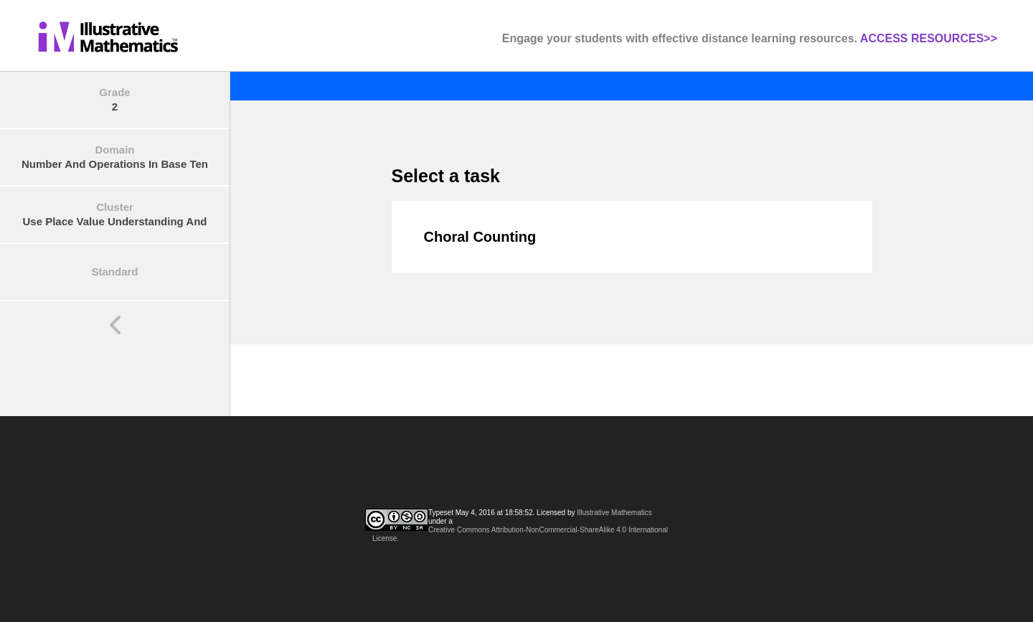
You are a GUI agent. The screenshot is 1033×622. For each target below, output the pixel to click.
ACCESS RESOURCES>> (928, 38)
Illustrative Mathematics (614, 513)
